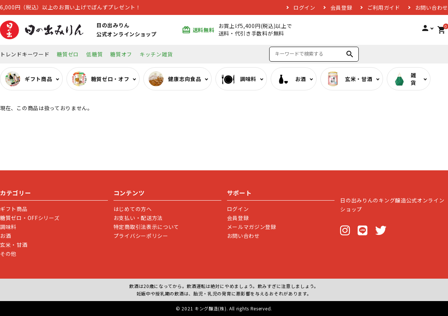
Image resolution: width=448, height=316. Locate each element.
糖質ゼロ (68, 54)
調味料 (8, 226)
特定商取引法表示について (146, 226)
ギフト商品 (14, 209)
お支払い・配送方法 (138, 217)
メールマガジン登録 (251, 226)
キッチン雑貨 (156, 54)
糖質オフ (121, 54)
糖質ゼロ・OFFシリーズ (29, 217)
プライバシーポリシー (140, 235)
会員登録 (341, 7)
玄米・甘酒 (14, 244)
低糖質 (94, 54)
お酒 (5, 235)
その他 (8, 253)
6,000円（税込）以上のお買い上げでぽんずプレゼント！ (70, 7)
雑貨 (404, 78)
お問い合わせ (431, 7)
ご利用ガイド (383, 7)
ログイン (304, 7)
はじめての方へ (132, 209)
